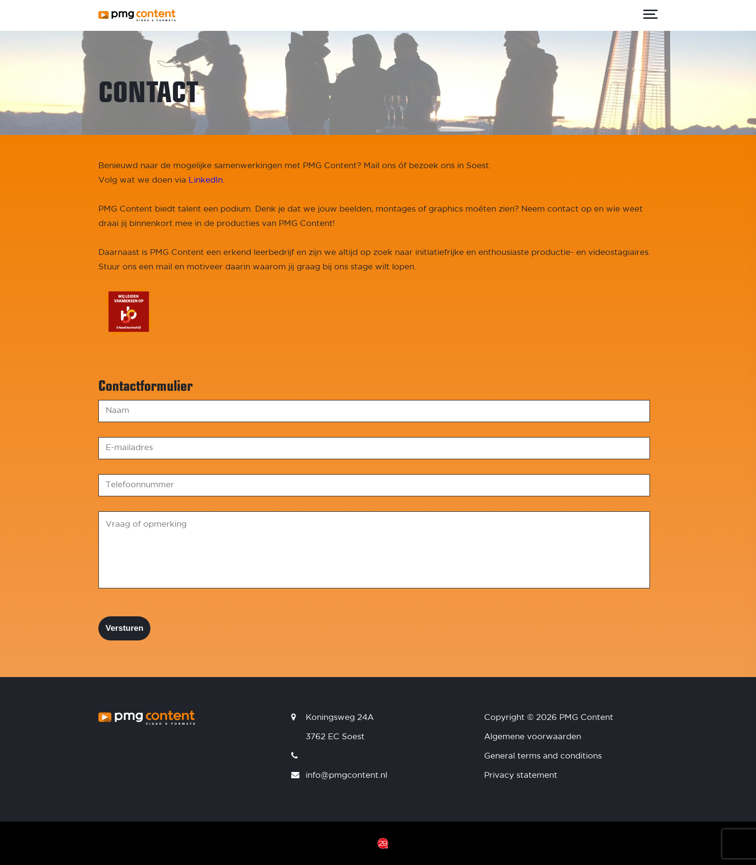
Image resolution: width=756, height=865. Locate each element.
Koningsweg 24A (340, 717)
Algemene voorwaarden (532, 737)
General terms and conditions (543, 756)
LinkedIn (206, 180)
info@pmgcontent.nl (346, 775)
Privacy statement (520, 775)
